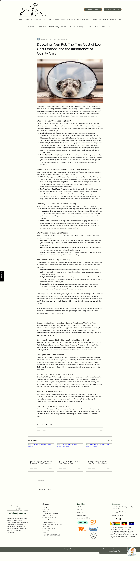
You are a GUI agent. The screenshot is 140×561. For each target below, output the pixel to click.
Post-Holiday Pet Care (57, 27)
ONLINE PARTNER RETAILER (51, 535)
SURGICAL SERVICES (49, 516)
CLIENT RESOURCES (49, 528)
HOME (44, 507)
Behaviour (42, 27)
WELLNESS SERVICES (49, 518)
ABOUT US (45, 509)
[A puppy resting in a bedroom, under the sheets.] (70, 451)
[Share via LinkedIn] (46, 424)
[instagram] (119, 519)
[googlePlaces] (116, 519)
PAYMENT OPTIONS (48, 522)
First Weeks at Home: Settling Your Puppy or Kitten (69, 462)
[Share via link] (51, 424)
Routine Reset (100, 27)
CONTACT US (46, 533)
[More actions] (102, 39)
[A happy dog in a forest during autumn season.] (99, 451)
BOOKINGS (46, 511)
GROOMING (46, 520)
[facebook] (113, 519)
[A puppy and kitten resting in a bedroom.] (41, 451)
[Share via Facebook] (38, 424)
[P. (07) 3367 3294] (113, 9)
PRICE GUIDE (46, 526)
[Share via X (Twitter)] (42, 424)
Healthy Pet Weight (76, 27)
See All (110, 440)
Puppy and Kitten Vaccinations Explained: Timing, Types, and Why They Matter (41, 462)
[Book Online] (93, 9)
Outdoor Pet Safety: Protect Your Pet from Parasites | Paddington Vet (97, 462)
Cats (89, 27)
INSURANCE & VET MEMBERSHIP (52, 524)
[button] (28, 20)
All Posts (31, 27)
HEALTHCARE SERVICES (50, 513)
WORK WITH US (47, 531)
